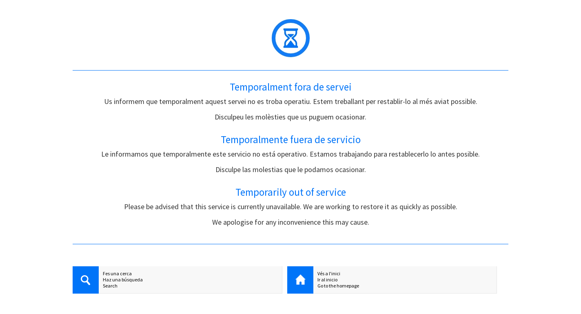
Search (110, 286)
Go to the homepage (338, 286)
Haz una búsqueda (123, 279)
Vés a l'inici (328, 273)
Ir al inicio (327, 279)
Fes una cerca (117, 273)
